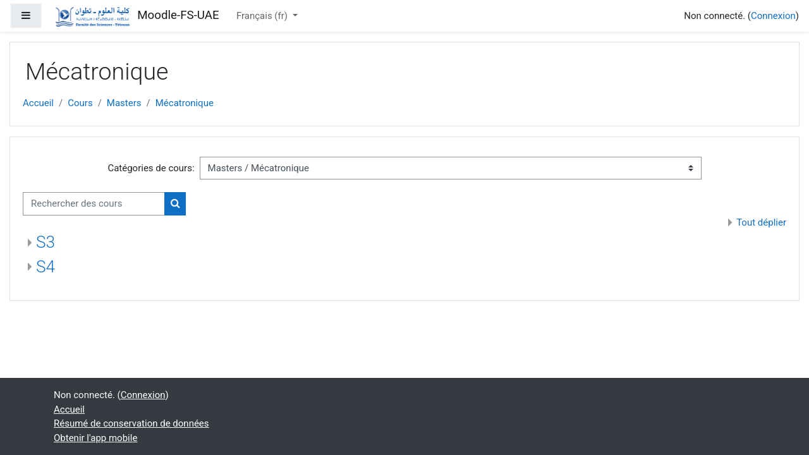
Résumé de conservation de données (131, 423)
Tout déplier (761, 222)
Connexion (773, 15)
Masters (124, 103)
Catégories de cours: (150, 168)
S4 (45, 266)
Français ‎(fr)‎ (263, 15)
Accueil (38, 103)
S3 (45, 242)
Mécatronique (184, 103)
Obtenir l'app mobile (95, 438)
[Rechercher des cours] (94, 203)
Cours (80, 103)
